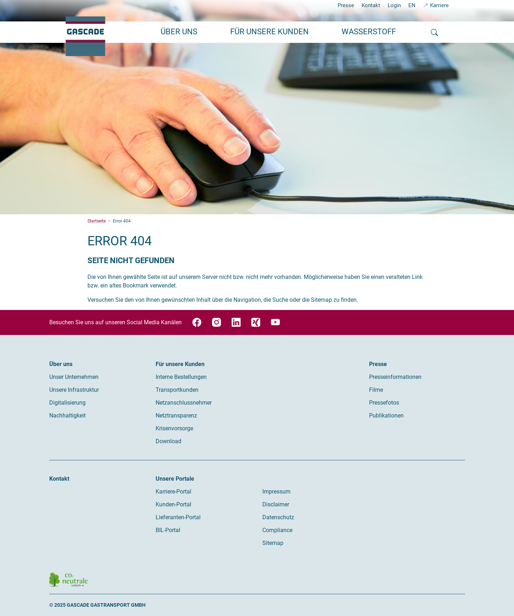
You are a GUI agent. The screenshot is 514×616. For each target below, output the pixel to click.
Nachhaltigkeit (67, 415)
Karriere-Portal (173, 491)
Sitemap (272, 543)
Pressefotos (384, 402)
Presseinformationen (395, 377)
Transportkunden (177, 389)
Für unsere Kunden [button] (269, 31)
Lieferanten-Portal (178, 517)
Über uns (60, 364)
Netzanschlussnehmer (184, 402)
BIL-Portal (168, 530)
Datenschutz (278, 517)
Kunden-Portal (173, 504)
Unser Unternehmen (74, 377)
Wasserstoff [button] (369, 31)
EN (411, 5)
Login (394, 5)
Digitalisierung (67, 402)
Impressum (276, 491)
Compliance (277, 530)
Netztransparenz (176, 415)
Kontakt (371, 5)
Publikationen (386, 415)
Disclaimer (275, 504)
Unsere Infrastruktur (74, 389)
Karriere (439, 5)
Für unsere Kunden (180, 364)
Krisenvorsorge (174, 428)
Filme (376, 389)
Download (168, 441)
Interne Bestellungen (181, 377)
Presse (346, 5)
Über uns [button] (179, 31)
